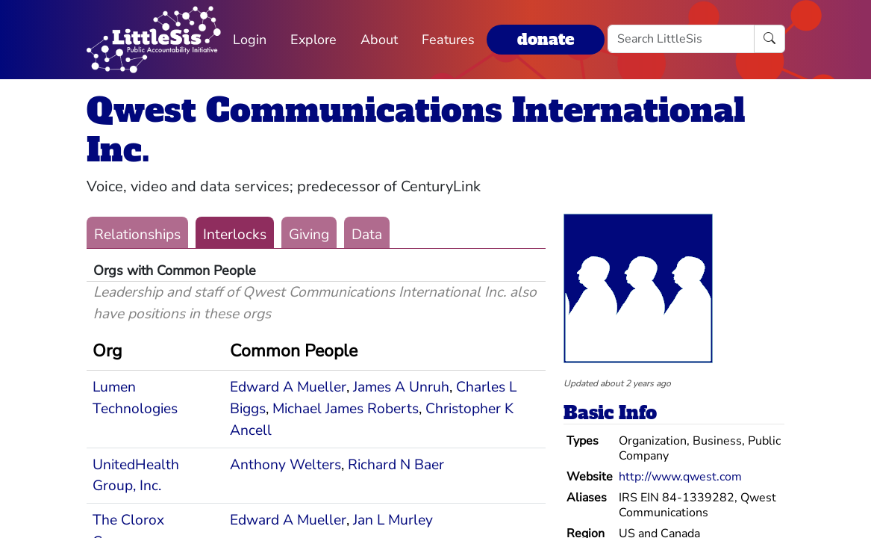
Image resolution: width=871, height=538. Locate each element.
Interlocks (234, 234)
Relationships (137, 234)
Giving (309, 234)
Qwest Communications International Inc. (416, 130)
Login (249, 40)
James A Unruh (401, 387)
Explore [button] (313, 40)
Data (367, 234)
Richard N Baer (396, 464)
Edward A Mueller (288, 387)
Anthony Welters (285, 464)
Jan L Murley (393, 520)
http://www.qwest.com (680, 477)
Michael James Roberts (345, 408)
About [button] (379, 40)
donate (545, 39)
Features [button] (448, 40)
